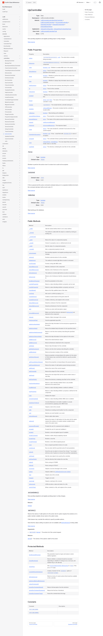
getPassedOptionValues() (36, 362)
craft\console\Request (49, 122)
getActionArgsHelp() (34, 324)
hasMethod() (32, 387)
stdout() (31, 465)
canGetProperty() (33, 284)
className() (32, 290)
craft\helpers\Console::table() (63, 471)
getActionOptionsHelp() (35, 336)
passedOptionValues (34, 116)
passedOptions (33, 119)
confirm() (31, 293)
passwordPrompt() (34, 426)
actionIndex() (32, 253)
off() (30, 410)
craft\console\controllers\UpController (52, 20)
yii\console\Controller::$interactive (59, 565)
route (30, 129)
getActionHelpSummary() (35, 332)
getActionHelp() (33, 328)
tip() (30, 474)
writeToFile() (32, 487)
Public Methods (89, 14)
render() (31, 432)
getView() (31, 375)
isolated (31, 95)
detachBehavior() (33, 303)
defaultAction (32, 71)
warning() (31, 481)
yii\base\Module (47, 108)
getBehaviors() (33, 342)
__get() (30, 239)
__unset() (31, 249)
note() (30, 406)
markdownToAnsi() (34, 402)
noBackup (31, 113)
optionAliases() (33, 416)
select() (31, 452)
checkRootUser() (33, 560)
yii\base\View (46, 141)
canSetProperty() (33, 287)
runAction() (32, 448)
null (59, 57)
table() (31, 471)
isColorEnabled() (33, 398)
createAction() (33, 296)
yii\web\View (54, 141)
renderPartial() (33, 441)
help (30, 81)
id (29, 88)
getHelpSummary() (34, 349)
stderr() (31, 462)
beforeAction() (33, 273)
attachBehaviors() (34, 269)
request (31, 122)
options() (31, 421)
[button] (11, 7)
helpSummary (32, 85)
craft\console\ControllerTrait (49, 31)
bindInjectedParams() (34, 555)
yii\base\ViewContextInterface (62, 29)
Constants (87, 19)
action (30, 58)
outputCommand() (34, 584)
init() (30, 395)
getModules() (32, 352)
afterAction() (32, 260)
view (30, 142)
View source (31, 42)
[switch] (95, 2)
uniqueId (31, 138)
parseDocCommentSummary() (37, 590)
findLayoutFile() (33, 320)
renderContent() (33, 435)
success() (31, 468)
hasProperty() (32, 391)
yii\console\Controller (62, 22)
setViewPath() (33, 459)
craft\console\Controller (47, 22)
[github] (99, 2)
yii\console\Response (49, 125)
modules (31, 109)
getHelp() (31, 346)
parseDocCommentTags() (36, 593)
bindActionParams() (34, 281)
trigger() (31, 478)
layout (30, 100)
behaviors (31, 63)
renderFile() (32, 438)
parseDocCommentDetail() (36, 587)
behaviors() (32, 277)
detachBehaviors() (34, 306)
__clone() (31, 232)
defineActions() (33, 577)
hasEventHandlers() (34, 383)
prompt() (31, 429)
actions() (31, 257)
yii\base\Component (58, 24)
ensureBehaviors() (34, 313)
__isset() (31, 243)
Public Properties (89, 12)
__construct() (32, 236)
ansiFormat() (32, 263)
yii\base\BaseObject (46, 26)
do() (30, 309)
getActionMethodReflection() (37, 581)
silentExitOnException (35, 134)
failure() (31, 317)
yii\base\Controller (46, 24)
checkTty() (32, 566)
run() (30, 445)
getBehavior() (32, 339)
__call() (31, 228)
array (44, 116)
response (31, 125)
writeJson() (32, 484)
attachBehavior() (33, 266)
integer (30, 505)
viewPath (31, 146)
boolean (45, 67)
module (31, 104)
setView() (31, 456)
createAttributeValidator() (36, 572)
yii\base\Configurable (47, 29)
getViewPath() (33, 379)
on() (30, 413)
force (30, 76)
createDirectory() (33, 299)
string (44, 70)
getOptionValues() (34, 357)
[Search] (31, 2)
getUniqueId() (32, 371)
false (50, 99)
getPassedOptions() (34, 365)
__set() (30, 246)
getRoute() (32, 368)
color (30, 67)
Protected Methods (90, 17)
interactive (32, 91)
